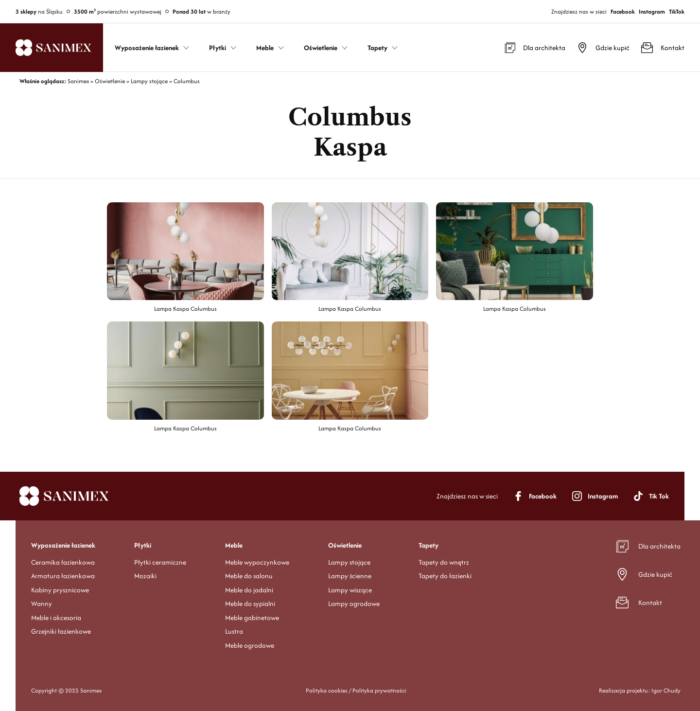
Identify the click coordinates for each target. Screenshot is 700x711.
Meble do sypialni (250, 603)
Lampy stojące (349, 562)
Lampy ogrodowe (354, 603)
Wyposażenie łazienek (63, 545)
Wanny (41, 603)
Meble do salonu (249, 576)
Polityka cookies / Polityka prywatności (356, 690)
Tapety (428, 545)
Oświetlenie (345, 545)
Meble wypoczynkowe (257, 562)
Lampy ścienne (349, 576)
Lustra (234, 631)
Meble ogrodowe (249, 645)
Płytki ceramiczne (160, 562)
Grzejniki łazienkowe (61, 631)
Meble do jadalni (249, 590)
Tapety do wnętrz (444, 562)
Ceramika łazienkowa (63, 562)
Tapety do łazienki (445, 576)
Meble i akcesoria (56, 617)
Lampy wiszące (350, 590)
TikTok (676, 11)
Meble (234, 545)
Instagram (652, 11)
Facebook (623, 11)
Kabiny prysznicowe (60, 590)
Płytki (142, 545)
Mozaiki (145, 576)
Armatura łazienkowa (63, 576)
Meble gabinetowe (252, 617)
